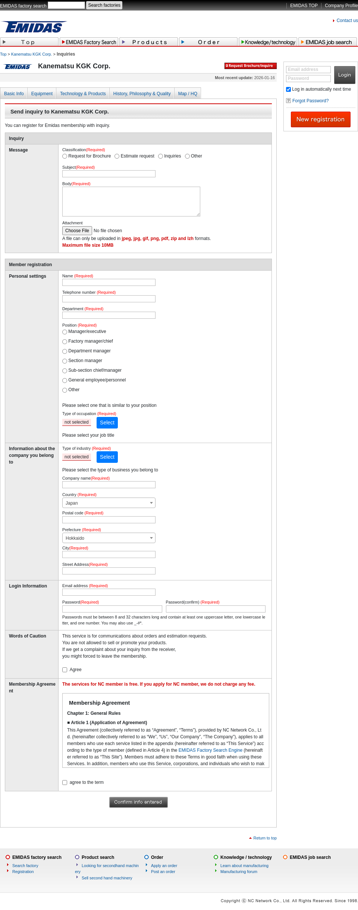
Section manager (85, 360)
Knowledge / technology (246, 857)
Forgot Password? (310, 100)
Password (298, 78)
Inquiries (172, 156)
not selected (77, 422)
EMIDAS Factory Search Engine (210, 750)
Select (107, 423)
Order (157, 857)
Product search (98, 857)
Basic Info (14, 93)
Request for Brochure (89, 156)
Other (196, 156)
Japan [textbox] (72, 503)
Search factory (25, 865)
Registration (23, 871)
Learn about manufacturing (244, 865)
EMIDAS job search (310, 857)
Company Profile (341, 5)
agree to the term (87, 782)
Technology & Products (83, 93)
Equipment (42, 93)
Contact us (347, 20)
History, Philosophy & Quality (142, 93)
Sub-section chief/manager (95, 370)
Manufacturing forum (238, 871)
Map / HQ (187, 93)
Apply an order (164, 865)
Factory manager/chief (90, 341)
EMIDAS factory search (23, 6)
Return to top (265, 838)
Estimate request (137, 156)
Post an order (163, 871)
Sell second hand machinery (107, 878)
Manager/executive (87, 331)
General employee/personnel (97, 380)
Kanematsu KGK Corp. (31, 54)
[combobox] (109, 503)
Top (3, 54)
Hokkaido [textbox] (75, 538)
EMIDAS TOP (304, 5)
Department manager (89, 350)
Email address (303, 69)
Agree (76, 669)
